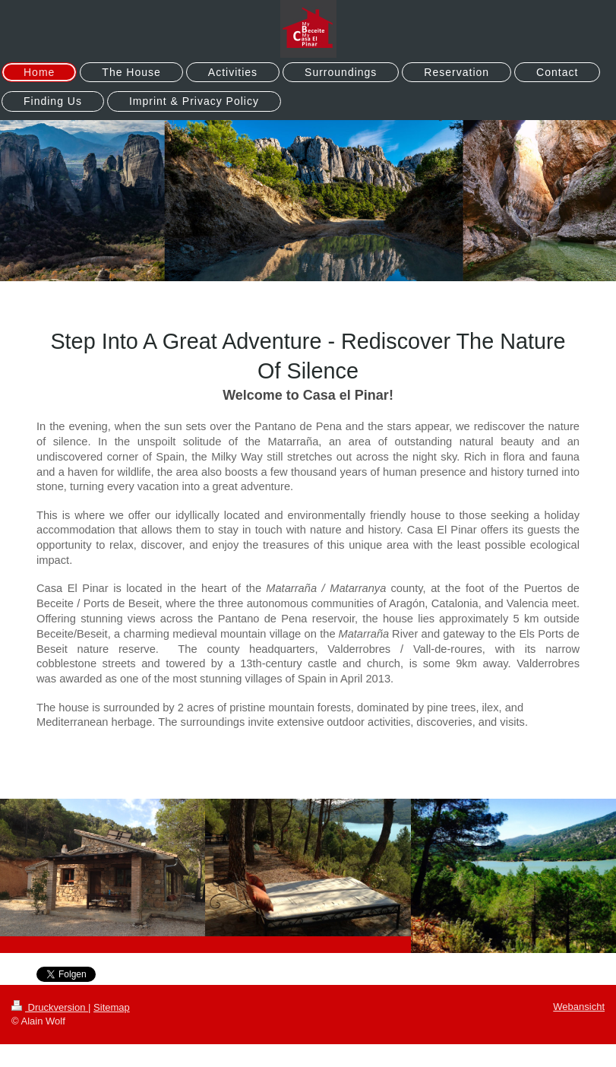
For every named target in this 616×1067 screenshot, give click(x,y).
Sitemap (111, 1007)
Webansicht (579, 1006)
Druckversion (49, 1007)
